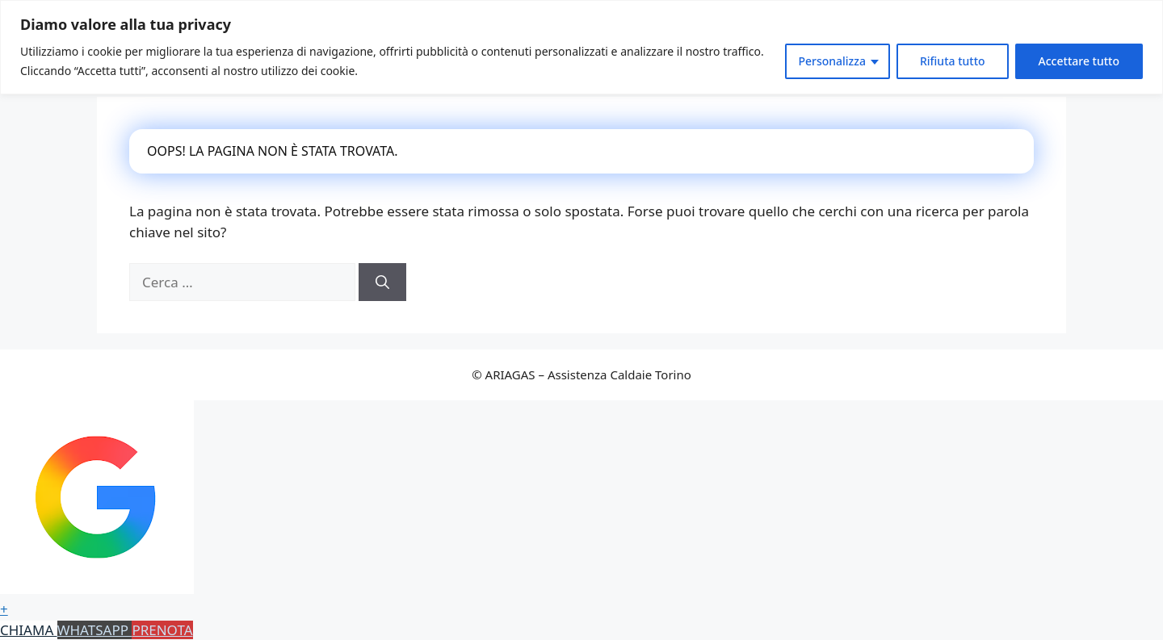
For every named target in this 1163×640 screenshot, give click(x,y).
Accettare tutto (1079, 61)
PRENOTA (162, 630)
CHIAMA (28, 630)
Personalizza (832, 61)
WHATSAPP (94, 630)
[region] (581, 47)
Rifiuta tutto (952, 61)
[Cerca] (382, 282)
